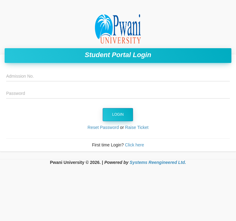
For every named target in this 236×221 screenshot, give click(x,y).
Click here (134, 144)
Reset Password (103, 127)
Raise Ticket (136, 127)
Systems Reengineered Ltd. (158, 162)
